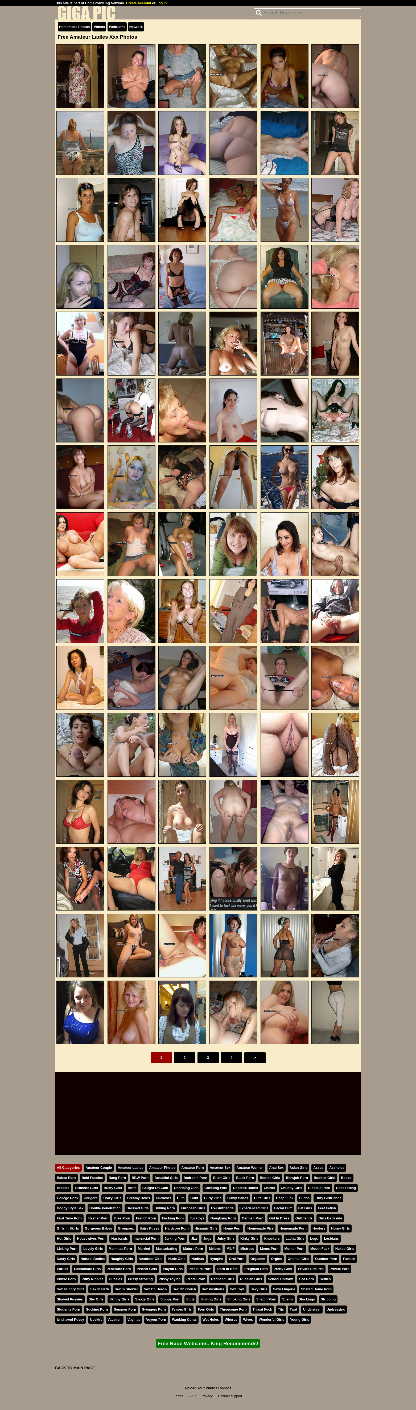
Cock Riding (346, 1188)
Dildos (304, 1198)
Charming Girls (186, 1188)
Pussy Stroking (140, 1279)
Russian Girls (251, 1279)
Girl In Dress (279, 1218)
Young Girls (299, 1320)
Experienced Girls (254, 1208)
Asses (318, 1168)
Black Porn (245, 1178)
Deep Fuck (284, 1198)
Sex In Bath (99, 1289)
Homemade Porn (293, 1228)
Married (144, 1249)
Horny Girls (340, 1228)
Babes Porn (66, 1178)
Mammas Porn (120, 1249)
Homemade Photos (74, 27)
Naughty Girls (121, 1259)
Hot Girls (64, 1238)
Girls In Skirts (68, 1228)
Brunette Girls (86, 1188)
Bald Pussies (92, 1178)
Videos (99, 27)
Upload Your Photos (201, 1388)
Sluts (190, 1299)
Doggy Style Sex (70, 1208)
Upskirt (96, 1320)
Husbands (119, 1238)
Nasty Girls (66, 1259)
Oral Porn (236, 1259)
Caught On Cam (155, 1188)
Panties (349, 1259)
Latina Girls (295, 1238)
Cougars (90, 1198)
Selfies (325, 1279)
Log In (161, 3)
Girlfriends (304, 1218)
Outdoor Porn (326, 1259)
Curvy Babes (237, 1198)
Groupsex (126, 1228)
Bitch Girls (221, 1178)
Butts (132, 1188)
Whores (231, 1320)
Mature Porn (193, 1249)
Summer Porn (125, 1309)
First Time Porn (69, 1218)
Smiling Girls (210, 1299)
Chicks (269, 1188)
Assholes (336, 1168)
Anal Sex (276, 1168)
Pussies (115, 1279)
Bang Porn (117, 1178)
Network (136, 27)
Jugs (207, 1238)
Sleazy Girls (145, 1299)
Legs (314, 1238)
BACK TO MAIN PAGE (75, 1368)
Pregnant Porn (256, 1269)
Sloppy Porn (170, 1299)
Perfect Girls (147, 1269)
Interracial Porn (146, 1238)
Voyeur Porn (156, 1320)
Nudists (197, 1259)
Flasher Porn (98, 1218)
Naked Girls (344, 1249)
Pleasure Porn (199, 1269)
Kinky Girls (249, 1238)
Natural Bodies (93, 1259)
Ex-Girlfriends (222, 1208)
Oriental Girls (298, 1259)
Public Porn (66, 1279)
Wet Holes (211, 1320)
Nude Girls (177, 1259)
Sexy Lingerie (284, 1289)
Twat (293, 1309)
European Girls (193, 1208)
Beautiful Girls (166, 1178)
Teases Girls (182, 1309)
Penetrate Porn (118, 1269)
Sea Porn (306, 1279)
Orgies (276, 1259)
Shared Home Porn (316, 1289)
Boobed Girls (324, 1178)
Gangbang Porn (223, 1218)
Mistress (247, 1249)
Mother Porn (294, 1249)
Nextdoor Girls (150, 1259)
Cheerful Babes (245, 1188)
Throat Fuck (262, 1309)
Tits (281, 1309)
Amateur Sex (220, 1168)
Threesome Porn (233, 1309)
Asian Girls (299, 1168)
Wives (248, 1320)
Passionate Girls (87, 1269)
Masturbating (166, 1249)
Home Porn (232, 1228)
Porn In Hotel (227, 1269)
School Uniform (280, 1279)
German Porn (252, 1218)
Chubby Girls (291, 1188)
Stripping (328, 1299)
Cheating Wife (215, 1188)
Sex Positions (213, 1289)
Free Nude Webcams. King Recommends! (208, 1343)
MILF (230, 1249)
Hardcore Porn (177, 1228)
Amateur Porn (192, 1168)
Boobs (346, 1178)
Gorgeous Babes (98, 1228)
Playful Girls (173, 1269)
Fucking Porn (173, 1218)
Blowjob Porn (297, 1178)
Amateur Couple (99, 1168)
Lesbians (331, 1238)
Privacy (207, 1396)
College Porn (67, 1198)
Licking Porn (67, 1249)
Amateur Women (249, 1168)
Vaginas (133, 1320)
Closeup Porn (319, 1188)
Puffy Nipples (93, 1279)
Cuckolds (163, 1198)
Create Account (138, 3)
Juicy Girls (225, 1238)
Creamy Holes (138, 1198)
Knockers (272, 1238)
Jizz (194, 1238)
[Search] (307, 13)
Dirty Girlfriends (328, 1198)
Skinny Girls (119, 1299)
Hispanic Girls (206, 1228)
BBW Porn (140, 1178)
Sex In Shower (126, 1289)
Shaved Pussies (70, 1299)
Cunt (194, 1198)
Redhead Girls (222, 1279)
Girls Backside (330, 1218)
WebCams (117, 27)
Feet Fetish (327, 1208)
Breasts (63, 1188)
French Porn (146, 1218)
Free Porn (122, 1218)
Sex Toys (237, 1289)
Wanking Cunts (184, 1320)
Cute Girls (262, 1198)
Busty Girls (113, 1188)
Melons (215, 1249)
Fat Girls (305, 1208)
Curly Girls (212, 1198)
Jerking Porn (174, 1238)
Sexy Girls (258, 1289)
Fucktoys (197, 1218)
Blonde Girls (270, 1178)
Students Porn (68, 1309)
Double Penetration (105, 1208)
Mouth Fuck (319, 1249)
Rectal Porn (195, 1279)
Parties (62, 1269)
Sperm (287, 1299)
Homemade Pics (260, 1228)
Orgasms (257, 1259)
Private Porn (339, 1269)
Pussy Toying (169, 1279)
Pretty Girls (283, 1269)
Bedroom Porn (195, 1178)
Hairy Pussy (149, 1228)
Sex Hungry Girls (71, 1289)
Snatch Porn (266, 1299)
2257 (192, 1396)
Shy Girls (96, 1299)
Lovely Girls (93, 1249)
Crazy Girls (112, 1198)
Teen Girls (205, 1309)
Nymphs (216, 1259)
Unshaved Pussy (70, 1320)
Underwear (312, 1309)
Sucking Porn (97, 1309)
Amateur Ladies (130, 1168)
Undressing (336, 1309)
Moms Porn (269, 1249)
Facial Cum (283, 1208)
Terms (178, 1396)
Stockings (307, 1299)
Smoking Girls (238, 1299)
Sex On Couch (184, 1289)
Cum (180, 1198)
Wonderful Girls (271, 1320)
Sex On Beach (155, 1289)
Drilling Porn (164, 1208)
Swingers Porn (154, 1309)
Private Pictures (311, 1269)
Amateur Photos (162, 1168)
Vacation (115, 1320)
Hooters (318, 1228)
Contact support (230, 1396)
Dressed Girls (137, 1208)
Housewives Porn (91, 1238)
